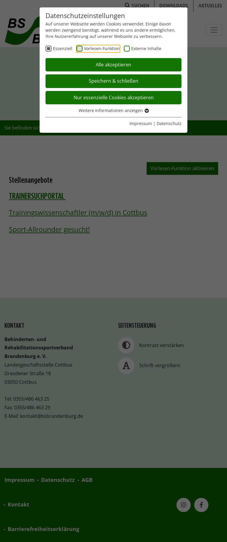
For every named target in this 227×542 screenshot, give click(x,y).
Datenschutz (169, 123)
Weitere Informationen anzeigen (113, 110)
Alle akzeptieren (113, 64)
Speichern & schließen (113, 81)
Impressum (140, 123)
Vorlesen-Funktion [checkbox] (102, 48)
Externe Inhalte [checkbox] (146, 48)
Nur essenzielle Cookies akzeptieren (114, 97)
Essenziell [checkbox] (62, 48)
